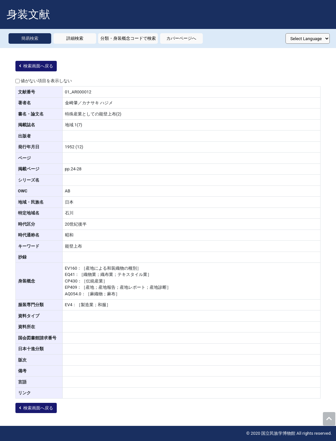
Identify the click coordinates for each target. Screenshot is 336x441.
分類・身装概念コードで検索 (128, 38)
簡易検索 (29, 38)
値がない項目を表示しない (46, 80)
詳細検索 (74, 38)
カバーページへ (181, 38)
